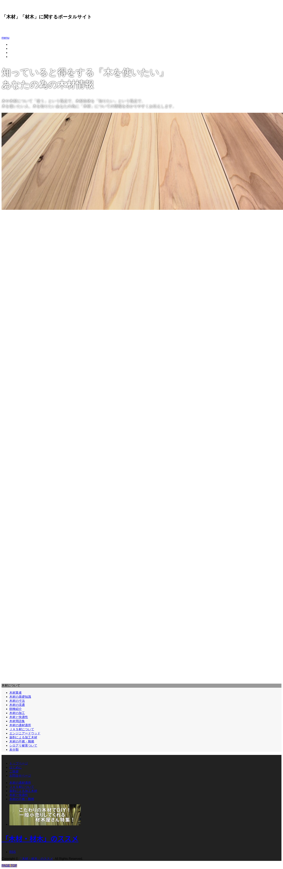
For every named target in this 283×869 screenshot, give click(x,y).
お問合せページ (20, 56)
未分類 (14, 749)
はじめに (15, 48)
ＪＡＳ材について (21, 729)
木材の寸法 (17, 700)
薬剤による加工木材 (23, 737)
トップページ (18, 763)
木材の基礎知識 (20, 696)
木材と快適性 (18, 717)
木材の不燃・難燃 (21, 741)
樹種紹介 (15, 709)
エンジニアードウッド (24, 733)
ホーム (14, 44)
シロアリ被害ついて (23, 745)
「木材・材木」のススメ (27, 28)
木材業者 (15, 692)
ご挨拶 (14, 52)
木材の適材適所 (20, 725)
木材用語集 (17, 721)
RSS (12, 852)
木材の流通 (17, 704)
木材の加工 (17, 713)
